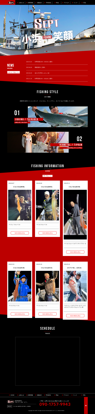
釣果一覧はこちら (47, 175)
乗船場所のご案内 (39, 67)
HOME (11, 395)
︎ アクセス (65, 395)
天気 (84, 2)
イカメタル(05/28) (18, 268)
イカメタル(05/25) (46, 268)
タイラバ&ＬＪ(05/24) (74, 268)
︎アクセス (65, 2)
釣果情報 (29, 2)
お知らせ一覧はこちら (13, 72)
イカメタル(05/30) (74, 187)
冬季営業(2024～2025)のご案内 (43, 61)
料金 (57, 2)
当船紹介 (38, 2)
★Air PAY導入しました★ (41, 73)
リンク (74, 2)
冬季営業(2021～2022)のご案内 (43, 78)
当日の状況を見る (20, 233)
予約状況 (47, 2)
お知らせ (20, 2)
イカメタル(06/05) (46, 187)
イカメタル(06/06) (18, 187)
